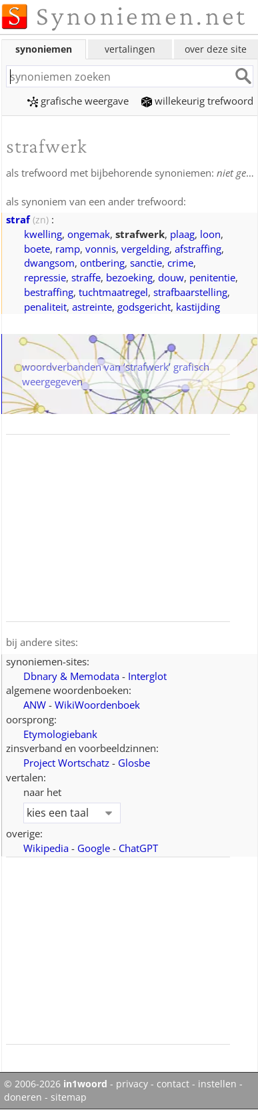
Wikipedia (46, 848)
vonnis (100, 248)
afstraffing (198, 248)
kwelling (43, 234)
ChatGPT (138, 848)
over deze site (216, 49)
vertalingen (130, 49)
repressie (45, 277)
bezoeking (129, 277)
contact (173, 1084)
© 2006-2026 (55, 1084)
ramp (67, 248)
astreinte (92, 306)
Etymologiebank (60, 734)
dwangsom (49, 262)
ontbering (102, 262)
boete (37, 248)
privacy (132, 1084)
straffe (86, 277)
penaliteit (45, 306)
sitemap (69, 1097)
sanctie (146, 262)
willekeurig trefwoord (197, 100)
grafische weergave (78, 100)
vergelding (145, 248)
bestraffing (48, 292)
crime (180, 262)
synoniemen (43, 49)
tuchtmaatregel (113, 292)
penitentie (212, 277)
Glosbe (134, 762)
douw (171, 277)
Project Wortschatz (66, 762)
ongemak (88, 234)
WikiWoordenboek (97, 704)
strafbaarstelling (190, 292)
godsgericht (144, 306)
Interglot (147, 676)
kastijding (198, 306)
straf (18, 219)
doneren (23, 1097)
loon (210, 234)
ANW (34, 704)
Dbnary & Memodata (71, 676)
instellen (217, 1084)
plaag (182, 234)
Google (93, 848)
